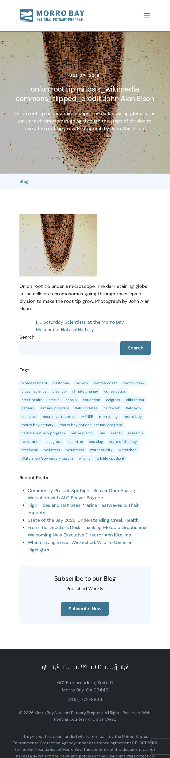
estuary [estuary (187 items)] (27, 408)
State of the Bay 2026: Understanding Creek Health (83, 520)
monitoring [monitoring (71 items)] (108, 416)
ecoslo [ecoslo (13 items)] (71, 399)
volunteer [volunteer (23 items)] (52, 449)
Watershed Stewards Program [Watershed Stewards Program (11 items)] (47, 458)
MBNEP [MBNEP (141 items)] (87, 416)
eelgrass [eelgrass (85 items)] (113, 399)
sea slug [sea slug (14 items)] (96, 441)
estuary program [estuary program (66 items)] (54, 408)
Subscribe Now (85, 609)
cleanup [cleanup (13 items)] (59, 391)
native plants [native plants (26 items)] (82, 433)
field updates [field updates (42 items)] (86, 408)
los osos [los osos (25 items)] (28, 416)
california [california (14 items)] (61, 383)
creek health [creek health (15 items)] (31, 399)
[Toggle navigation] (147, 16)
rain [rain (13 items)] (102, 433)
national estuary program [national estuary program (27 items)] (43, 433)
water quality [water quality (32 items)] (101, 449)
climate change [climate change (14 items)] (85, 391)
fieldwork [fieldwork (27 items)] (134, 408)
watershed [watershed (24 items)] (128, 449)
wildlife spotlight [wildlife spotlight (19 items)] (110, 458)
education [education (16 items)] (91, 399)
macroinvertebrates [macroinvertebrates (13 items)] (59, 416)
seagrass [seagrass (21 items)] (54, 441)
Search (26, 337)
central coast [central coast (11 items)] (105, 383)
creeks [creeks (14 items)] (54, 399)
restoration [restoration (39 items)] (31, 441)
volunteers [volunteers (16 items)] (75, 449)
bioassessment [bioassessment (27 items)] (34, 383)
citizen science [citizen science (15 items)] (34, 391)
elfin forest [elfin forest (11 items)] (135, 399)
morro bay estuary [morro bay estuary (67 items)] (37, 424)
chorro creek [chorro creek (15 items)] (134, 383)
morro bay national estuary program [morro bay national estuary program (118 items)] (91, 424)
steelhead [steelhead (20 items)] (29, 449)
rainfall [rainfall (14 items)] (116, 433)
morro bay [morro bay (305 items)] (133, 416)
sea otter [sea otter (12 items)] (75, 441)
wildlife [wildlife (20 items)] (85, 458)
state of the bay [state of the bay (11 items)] (123, 441)
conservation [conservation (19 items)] (115, 391)
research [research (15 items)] (135, 433)
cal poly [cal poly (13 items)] (81, 383)
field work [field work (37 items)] (112, 408)
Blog (24, 181)
